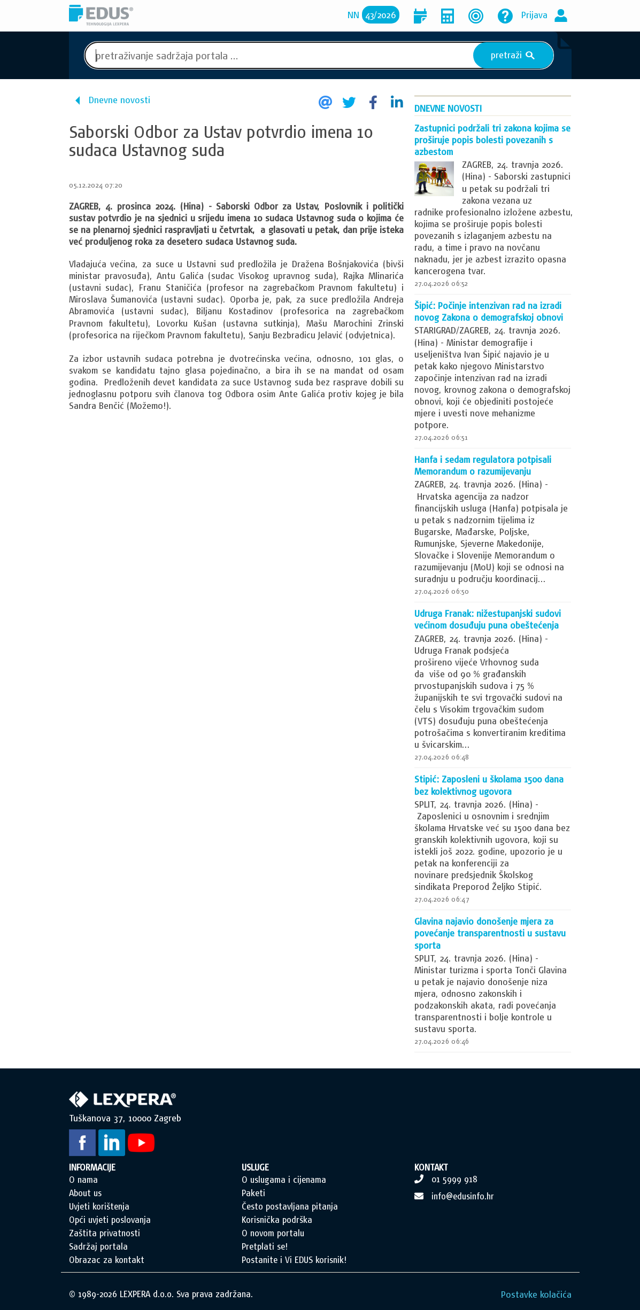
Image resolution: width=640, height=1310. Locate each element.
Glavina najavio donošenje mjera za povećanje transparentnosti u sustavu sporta (490, 933)
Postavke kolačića (536, 1294)
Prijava (534, 14)
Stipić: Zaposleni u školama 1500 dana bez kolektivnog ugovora (489, 784)
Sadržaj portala (98, 1246)
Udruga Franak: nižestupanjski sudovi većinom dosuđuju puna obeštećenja (487, 619)
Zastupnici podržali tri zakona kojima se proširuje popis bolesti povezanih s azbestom (492, 139)
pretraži (513, 55)
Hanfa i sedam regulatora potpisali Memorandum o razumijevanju (482, 465)
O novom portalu (273, 1233)
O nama (83, 1179)
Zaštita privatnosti (104, 1233)
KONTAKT (431, 1167)
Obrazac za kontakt (106, 1259)
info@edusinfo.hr (462, 1196)
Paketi (253, 1193)
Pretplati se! (265, 1246)
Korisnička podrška (277, 1219)
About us (85, 1193)
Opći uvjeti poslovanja (110, 1219)
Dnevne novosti (119, 99)
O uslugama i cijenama (284, 1179)
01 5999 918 (454, 1179)
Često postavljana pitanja (290, 1206)
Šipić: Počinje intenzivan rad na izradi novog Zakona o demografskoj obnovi (488, 311)
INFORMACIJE (92, 1167)
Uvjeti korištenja (99, 1206)
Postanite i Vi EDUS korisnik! (294, 1259)
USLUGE (255, 1167)
